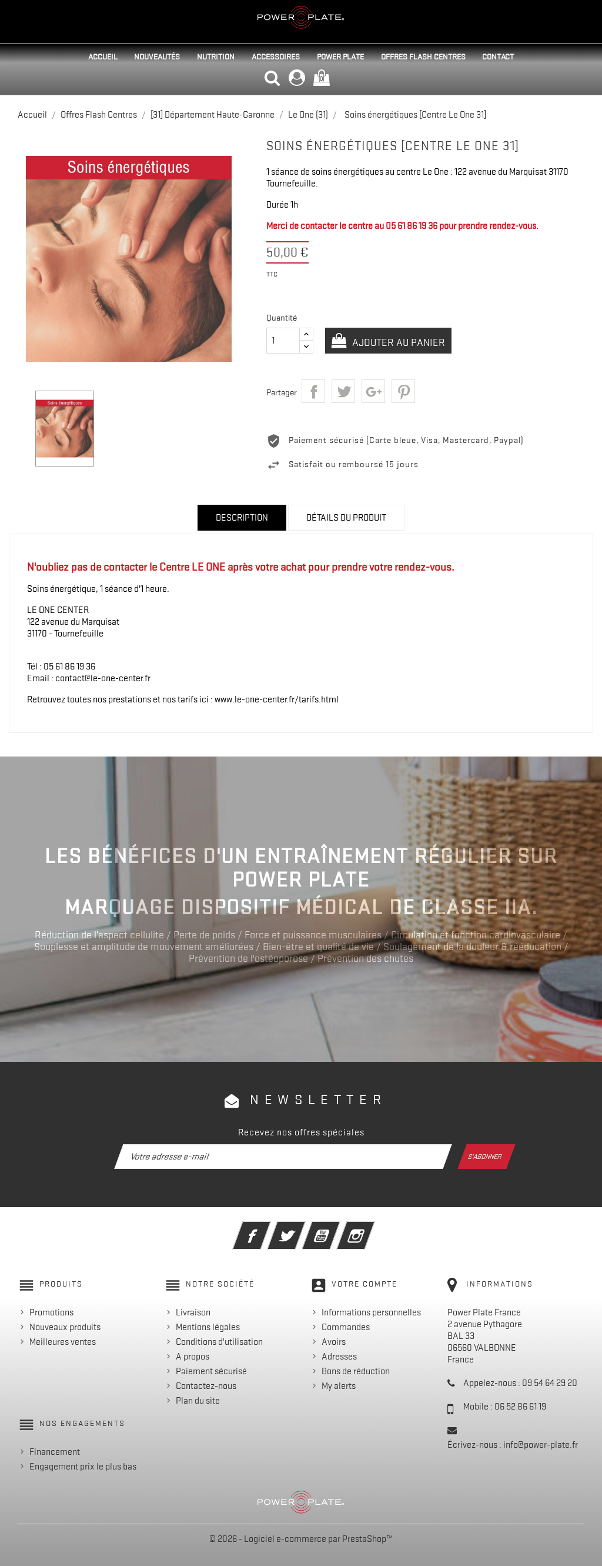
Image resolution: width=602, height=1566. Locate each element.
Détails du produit (346, 517)
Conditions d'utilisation (219, 1342)
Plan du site (198, 1400)
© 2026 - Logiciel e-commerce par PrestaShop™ (301, 1539)
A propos (192, 1356)
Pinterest (403, 391)
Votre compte (364, 1283)
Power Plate (340, 56)
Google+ (373, 391)
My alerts (339, 1386)
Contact (498, 56)
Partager (313, 391)
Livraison (193, 1312)
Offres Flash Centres (423, 56)
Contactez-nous (206, 1386)
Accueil (103, 56)
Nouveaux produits (65, 1327)
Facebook (268, 1227)
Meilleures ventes (62, 1342)
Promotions (51, 1312)
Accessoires (276, 56)
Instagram (372, 1227)
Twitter (302, 1227)
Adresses (339, 1356)
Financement (54, 1452)
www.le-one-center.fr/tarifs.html (277, 699)
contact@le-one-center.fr (102, 678)
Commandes (346, 1327)
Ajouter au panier (398, 342)
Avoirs (334, 1342)
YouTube (337, 1227)
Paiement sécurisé (211, 1371)
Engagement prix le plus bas (82, 1466)
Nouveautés (157, 56)
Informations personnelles (371, 1312)
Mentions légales (208, 1327)
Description (242, 517)
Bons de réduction (356, 1371)
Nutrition (216, 56)
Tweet (343, 391)
